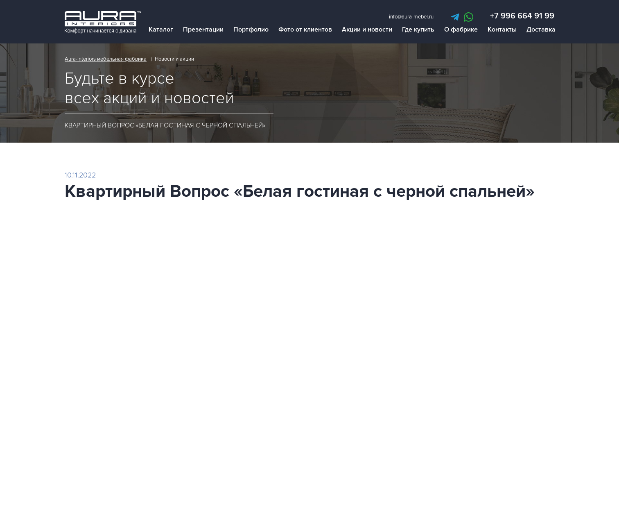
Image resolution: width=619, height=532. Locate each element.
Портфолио (251, 30)
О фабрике (461, 30)
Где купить (418, 30)
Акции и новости (367, 30)
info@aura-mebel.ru (411, 17)
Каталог (161, 30)
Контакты (502, 30)
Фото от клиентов (305, 30)
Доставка (541, 30)
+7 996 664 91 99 (522, 17)
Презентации (203, 30)
